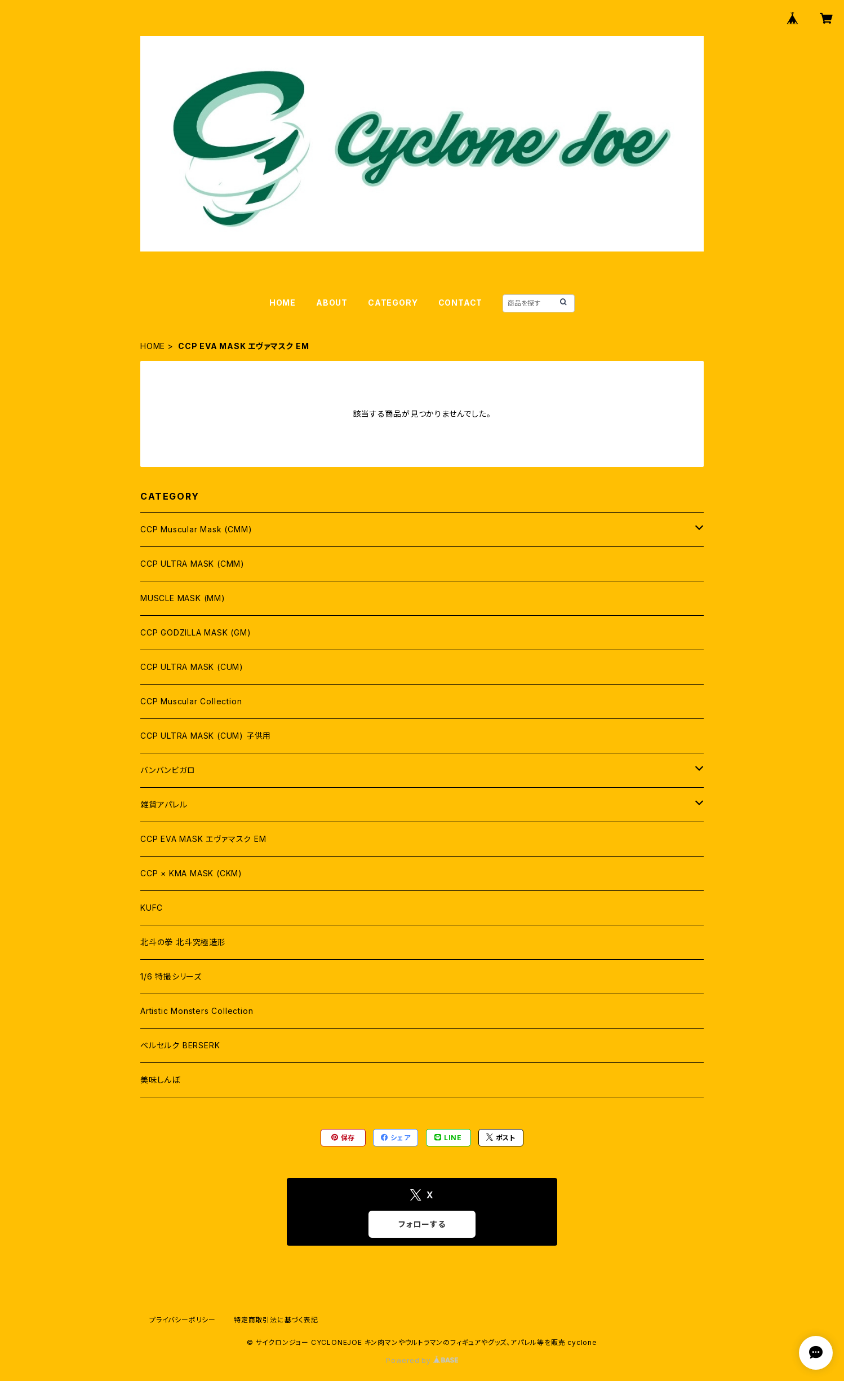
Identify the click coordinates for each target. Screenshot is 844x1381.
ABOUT (332, 302)
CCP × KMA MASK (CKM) (191, 873)
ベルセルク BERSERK (180, 1045)
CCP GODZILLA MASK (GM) (195, 632)
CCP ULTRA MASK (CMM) (192, 563)
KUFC (151, 907)
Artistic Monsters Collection (196, 1011)
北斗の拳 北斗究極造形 (183, 942)
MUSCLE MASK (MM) (182, 598)
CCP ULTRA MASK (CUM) (191, 667)
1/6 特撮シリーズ (171, 976)
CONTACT (460, 302)
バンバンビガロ (168, 770)
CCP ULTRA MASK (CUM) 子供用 (205, 735)
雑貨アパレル (164, 804)
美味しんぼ (160, 1079)
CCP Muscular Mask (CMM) (196, 529)
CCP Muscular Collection (191, 701)
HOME (282, 302)
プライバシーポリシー (182, 1320)
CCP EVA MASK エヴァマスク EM (203, 839)
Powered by (422, 1360)
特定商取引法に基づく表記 (276, 1320)
